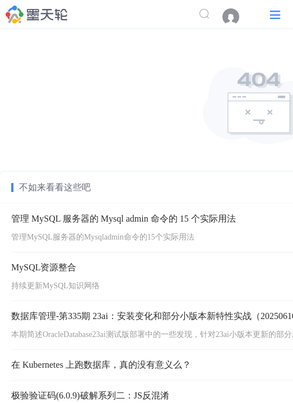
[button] (275, 14)
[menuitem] (236, 17)
